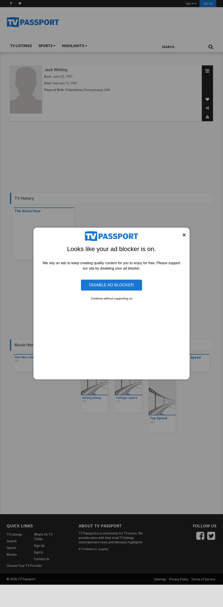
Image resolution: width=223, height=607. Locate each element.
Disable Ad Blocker (111, 285)
